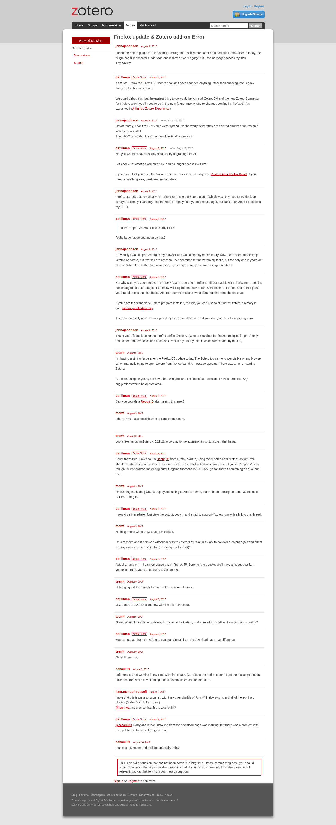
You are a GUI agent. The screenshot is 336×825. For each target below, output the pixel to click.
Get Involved (148, 25)
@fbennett (123, 707)
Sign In (118, 781)
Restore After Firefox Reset (229, 174)
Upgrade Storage (248, 14)
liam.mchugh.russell (131, 691)
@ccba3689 (124, 725)
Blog (74, 795)
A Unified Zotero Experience (151, 108)
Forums (130, 25)
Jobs (160, 795)
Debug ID (163, 459)
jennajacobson (127, 46)
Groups (92, 25)
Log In (247, 6)
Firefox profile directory (137, 308)
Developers (98, 795)
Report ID (147, 401)
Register (259, 6)
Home (79, 25)
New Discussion (90, 40)
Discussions (82, 55)
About (168, 795)
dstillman (123, 77)
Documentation (111, 25)
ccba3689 (123, 669)
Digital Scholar (104, 800)
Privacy (132, 795)
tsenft (120, 352)
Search (78, 62)
